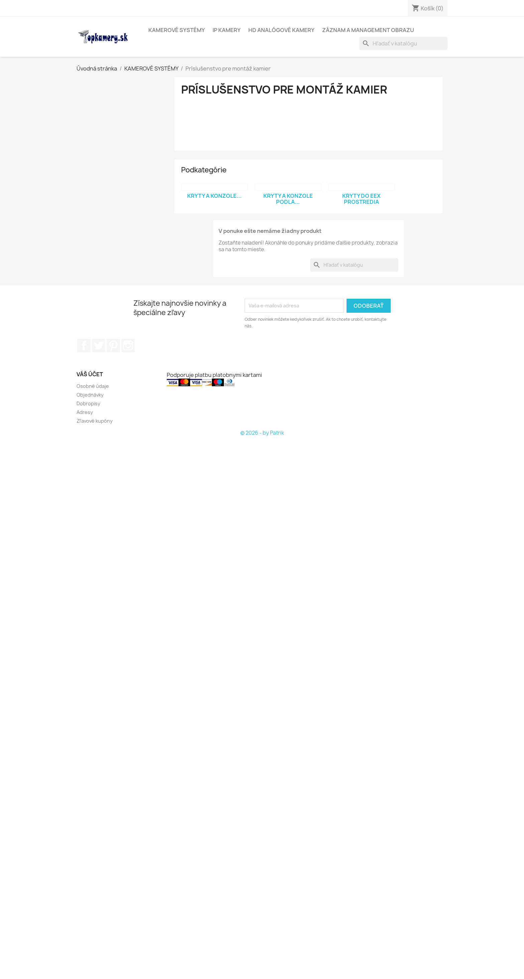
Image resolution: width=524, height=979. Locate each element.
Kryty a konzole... (214, 195)
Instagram (128, 345)
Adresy (85, 412)
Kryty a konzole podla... (288, 198)
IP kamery (227, 30)
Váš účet (90, 374)
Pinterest (113, 345)
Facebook (84, 345)
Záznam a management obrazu (368, 30)
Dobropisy (88, 403)
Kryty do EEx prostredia (361, 198)
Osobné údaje (93, 386)
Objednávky (90, 395)
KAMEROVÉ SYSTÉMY (176, 30)
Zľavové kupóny (95, 421)
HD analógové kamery (281, 30)
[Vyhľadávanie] (403, 43)
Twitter (98, 345)
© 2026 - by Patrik (262, 432)
